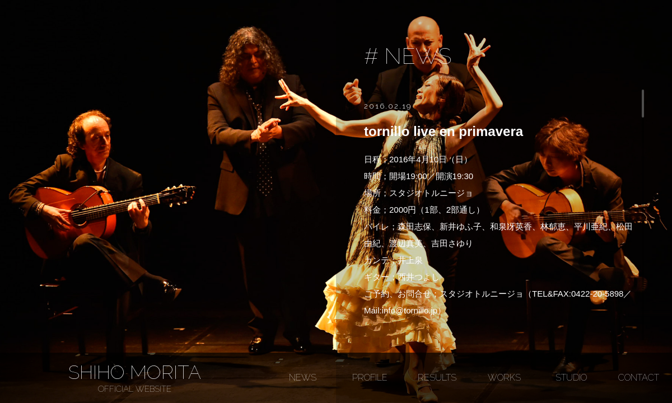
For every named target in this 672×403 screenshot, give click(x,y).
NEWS (302, 377)
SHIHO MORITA (134, 378)
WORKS (504, 377)
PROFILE (370, 377)
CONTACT (638, 377)
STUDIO (571, 377)
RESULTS (437, 377)
